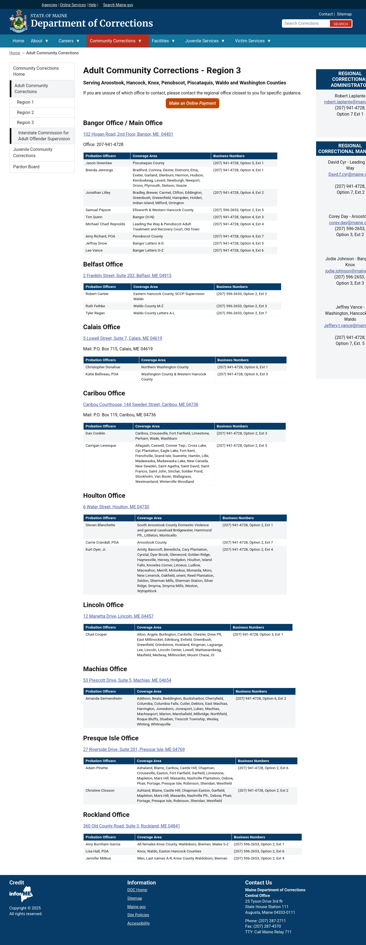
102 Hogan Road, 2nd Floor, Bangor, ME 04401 (128, 134)
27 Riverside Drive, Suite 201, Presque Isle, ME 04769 (134, 749)
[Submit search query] (340, 23)
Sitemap (344, 14)
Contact (326, 14)
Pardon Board (26, 166)
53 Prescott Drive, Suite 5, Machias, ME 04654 (127, 680)
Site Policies (138, 914)
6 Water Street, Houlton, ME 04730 (116, 506)
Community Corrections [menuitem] (114, 42)
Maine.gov (136, 906)
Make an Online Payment (192, 103)
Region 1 (25, 102)
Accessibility (138, 923)
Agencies (50, 5)
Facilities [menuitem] (162, 42)
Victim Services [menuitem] (251, 42)
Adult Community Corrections (31, 88)
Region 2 (25, 112)
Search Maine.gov (118, 5)
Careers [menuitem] (67, 42)
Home (14, 52)
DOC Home (137, 889)
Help (92, 5)
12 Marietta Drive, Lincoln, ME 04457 (118, 616)
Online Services (73, 5)
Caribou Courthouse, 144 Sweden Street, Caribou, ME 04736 (140, 404)
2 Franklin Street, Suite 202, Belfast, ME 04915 (127, 275)
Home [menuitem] (18, 40)
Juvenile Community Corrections (33, 152)
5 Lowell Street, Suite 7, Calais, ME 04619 (122, 338)
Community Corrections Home (36, 71)
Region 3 (25, 122)
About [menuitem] (38, 42)
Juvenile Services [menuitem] (203, 42)
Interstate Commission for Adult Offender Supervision (44, 135)
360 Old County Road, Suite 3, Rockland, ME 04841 (131, 826)
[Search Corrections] (304, 23)
